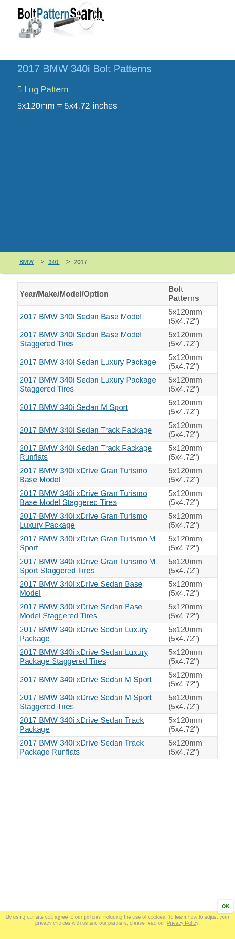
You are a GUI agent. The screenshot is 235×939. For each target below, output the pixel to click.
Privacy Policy (182, 923)
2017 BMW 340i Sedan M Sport (74, 407)
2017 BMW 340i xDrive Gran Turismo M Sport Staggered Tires (88, 566)
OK (225, 906)
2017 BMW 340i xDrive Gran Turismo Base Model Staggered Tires (83, 498)
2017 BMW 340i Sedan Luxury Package (88, 362)
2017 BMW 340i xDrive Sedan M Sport (86, 679)
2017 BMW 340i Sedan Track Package (86, 430)
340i (53, 262)
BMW (26, 262)
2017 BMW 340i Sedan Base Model (80, 316)
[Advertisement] (117, 188)
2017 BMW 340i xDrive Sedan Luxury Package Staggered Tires (84, 657)
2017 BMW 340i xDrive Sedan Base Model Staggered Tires (81, 611)
